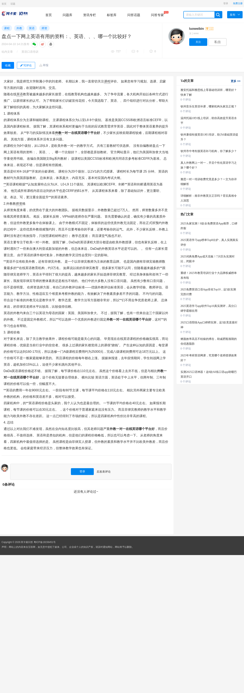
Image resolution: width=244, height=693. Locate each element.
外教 (19, 28)
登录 (225, 3)
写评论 (26, 65)
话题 (12, 3)
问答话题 (133, 15)
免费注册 (238, 3)
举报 (45, 65)
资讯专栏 (89, 15)
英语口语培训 (29, 51)
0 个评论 (186, 99)
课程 (7, 28)
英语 (32, 28)
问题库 (67, 15)
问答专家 (157, 14)
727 (116, 51)
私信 (217, 42)
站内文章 (7, 51)
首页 (4, 3)
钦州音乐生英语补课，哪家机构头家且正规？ (209, 106)
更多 (235, 81)
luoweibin (201, 28)
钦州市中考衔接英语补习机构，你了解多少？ (209, 151)
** (5, 184)
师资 (44, 28)
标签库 (111, 15)
